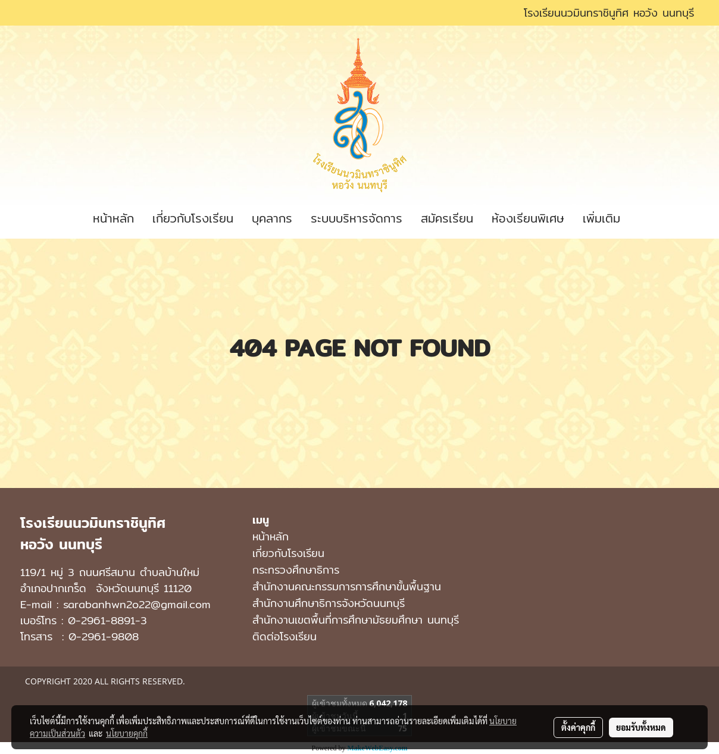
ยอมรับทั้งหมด (641, 727)
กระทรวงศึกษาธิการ (295, 569)
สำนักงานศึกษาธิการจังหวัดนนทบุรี (328, 603)
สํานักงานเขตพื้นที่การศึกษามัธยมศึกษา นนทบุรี (355, 619)
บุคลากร (272, 218)
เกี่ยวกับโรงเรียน (192, 218)
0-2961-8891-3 (107, 620)
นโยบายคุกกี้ (127, 733)
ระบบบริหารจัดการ (356, 218)
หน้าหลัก (113, 218)
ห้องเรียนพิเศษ (528, 218)
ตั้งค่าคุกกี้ (578, 727)
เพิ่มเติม (601, 218)
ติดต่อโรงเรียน (284, 636)
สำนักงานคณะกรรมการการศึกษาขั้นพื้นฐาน (346, 586)
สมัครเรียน (447, 218)
